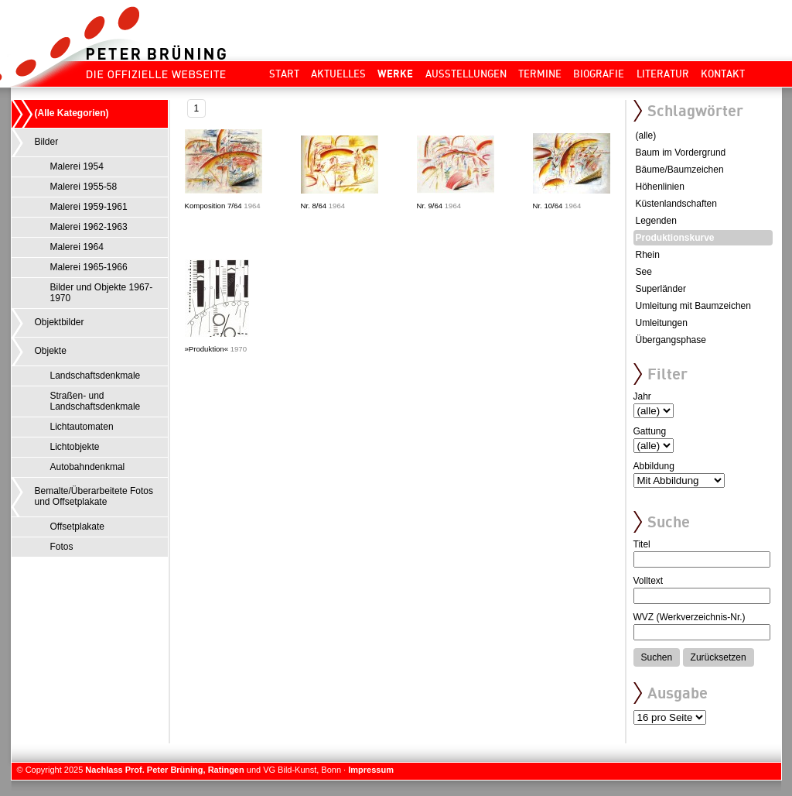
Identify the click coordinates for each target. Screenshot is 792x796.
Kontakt (723, 73)
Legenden (656, 220)
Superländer (661, 288)
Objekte (51, 350)
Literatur (663, 73)
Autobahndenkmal (87, 466)
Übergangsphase (671, 340)
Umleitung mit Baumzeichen (693, 305)
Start (284, 73)
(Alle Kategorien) (72, 113)
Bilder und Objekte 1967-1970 (101, 293)
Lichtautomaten (82, 426)
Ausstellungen (466, 73)
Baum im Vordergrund (681, 152)
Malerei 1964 (77, 247)
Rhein (648, 254)
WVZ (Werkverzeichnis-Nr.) (689, 617)
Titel (641, 544)
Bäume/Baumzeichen (680, 169)
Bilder (47, 141)
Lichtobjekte (75, 446)
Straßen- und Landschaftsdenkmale (95, 401)
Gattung (650, 431)
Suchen (657, 657)
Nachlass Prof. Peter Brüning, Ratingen (164, 769)
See (644, 271)
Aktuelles (338, 73)
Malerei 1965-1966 (89, 267)
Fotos (61, 546)
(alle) (646, 135)
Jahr (642, 396)
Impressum (371, 769)
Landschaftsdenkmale (95, 375)
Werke (395, 73)
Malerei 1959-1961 (89, 206)
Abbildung (653, 466)
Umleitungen (662, 322)
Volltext (648, 580)
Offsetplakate (77, 526)
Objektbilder (59, 322)
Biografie (598, 73)
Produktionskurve (675, 237)
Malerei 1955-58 (84, 186)
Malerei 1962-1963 (89, 226)
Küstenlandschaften (676, 203)
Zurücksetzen (718, 657)
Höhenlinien (660, 186)
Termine (540, 73)
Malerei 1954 (77, 166)
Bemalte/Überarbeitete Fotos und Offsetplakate (94, 496)
